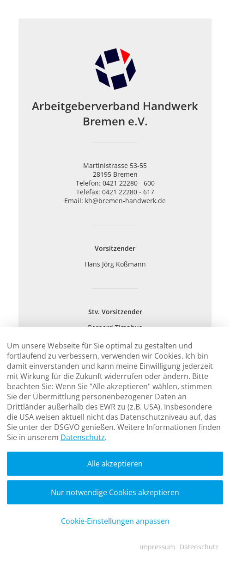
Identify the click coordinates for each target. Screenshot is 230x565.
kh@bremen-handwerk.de (125, 200)
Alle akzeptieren (115, 464)
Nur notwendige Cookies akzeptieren (115, 492)
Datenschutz (83, 437)
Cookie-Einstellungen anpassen (115, 521)
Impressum (157, 546)
